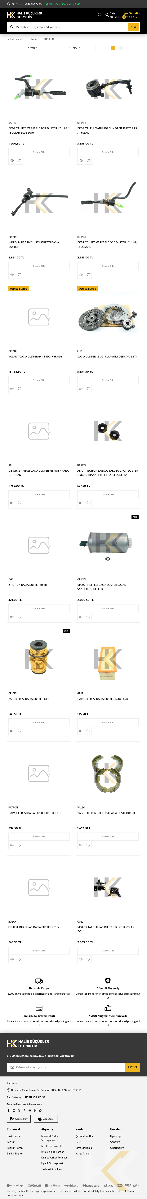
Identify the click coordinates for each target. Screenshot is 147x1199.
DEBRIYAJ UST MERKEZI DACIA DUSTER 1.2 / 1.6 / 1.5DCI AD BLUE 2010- (38, 130)
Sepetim (115, 1142)
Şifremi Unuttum (85, 1136)
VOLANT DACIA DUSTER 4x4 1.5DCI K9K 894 (35, 356)
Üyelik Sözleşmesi (52, 1163)
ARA (133, 26)
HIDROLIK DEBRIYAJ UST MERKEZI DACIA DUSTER (34, 244)
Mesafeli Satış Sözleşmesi (49, 1138)
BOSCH (13, 921)
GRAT (81, 693)
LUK (80, 350)
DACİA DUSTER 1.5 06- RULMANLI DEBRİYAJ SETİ (107, 356)
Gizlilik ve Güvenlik (52, 1146)
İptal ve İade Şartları (52, 1152)
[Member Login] (113, 15)
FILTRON (13, 807)
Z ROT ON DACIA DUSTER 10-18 (28, 584)
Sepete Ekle (39, 151)
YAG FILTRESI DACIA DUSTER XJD (29, 698)
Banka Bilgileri (15, 1153)
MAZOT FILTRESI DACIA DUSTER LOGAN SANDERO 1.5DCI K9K (102, 586)
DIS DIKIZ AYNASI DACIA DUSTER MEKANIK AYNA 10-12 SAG (39, 472)
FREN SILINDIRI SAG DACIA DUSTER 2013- (34, 926)
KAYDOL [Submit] (132, 1067)
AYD (11, 579)
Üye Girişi (115, 1136)
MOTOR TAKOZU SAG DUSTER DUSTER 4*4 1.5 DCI (106, 929)
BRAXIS (82, 464)
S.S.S (79, 1142)
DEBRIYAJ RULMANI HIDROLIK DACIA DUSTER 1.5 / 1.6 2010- (107, 130)
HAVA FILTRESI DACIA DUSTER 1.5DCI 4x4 (103, 698)
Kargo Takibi (83, 1153)
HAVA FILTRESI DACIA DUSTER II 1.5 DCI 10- (35, 812)
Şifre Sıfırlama (84, 1147)
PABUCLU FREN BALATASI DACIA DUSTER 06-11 (106, 812)
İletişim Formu (15, 1147)
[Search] (73, 27)
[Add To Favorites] (19, 160)
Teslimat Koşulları (51, 1169)
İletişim (11, 1142)
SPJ (10, 464)
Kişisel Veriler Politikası (54, 1157)
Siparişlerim (117, 1147)
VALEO (12, 122)
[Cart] (132, 15)
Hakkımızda (13, 1136)
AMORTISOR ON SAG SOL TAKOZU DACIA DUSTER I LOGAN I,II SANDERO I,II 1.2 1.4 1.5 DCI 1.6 (106, 473)
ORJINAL (82, 122)
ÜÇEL (80, 921)
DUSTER (48, 39)
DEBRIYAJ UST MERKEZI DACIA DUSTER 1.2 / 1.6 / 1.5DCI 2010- (107, 244)
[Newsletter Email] (73, 1067)
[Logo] (24, 14)
